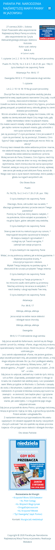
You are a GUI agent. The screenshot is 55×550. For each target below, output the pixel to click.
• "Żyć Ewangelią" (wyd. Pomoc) (27, 514)
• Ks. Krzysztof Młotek (27, 510)
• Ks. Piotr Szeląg (28, 500)
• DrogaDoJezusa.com (27, 507)
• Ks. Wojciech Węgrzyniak (27, 504)
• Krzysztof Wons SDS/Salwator (27, 497)
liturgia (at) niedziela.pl (32, 519)
